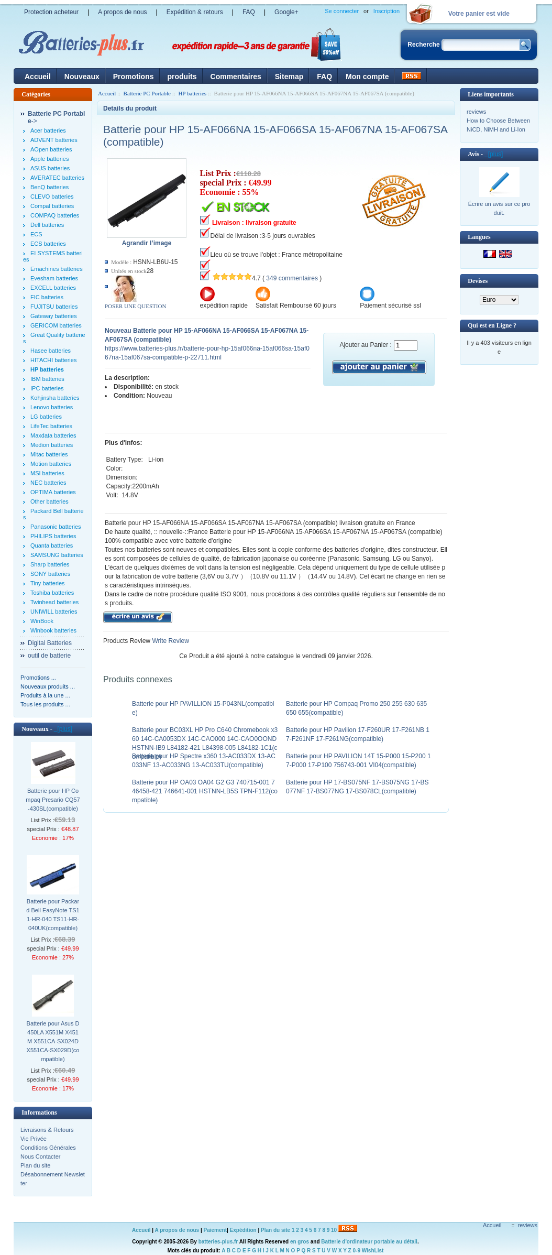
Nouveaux (82, 76)
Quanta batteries (51, 545)
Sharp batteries (50, 564)
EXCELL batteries (53, 288)
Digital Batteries (50, 643)
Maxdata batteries (53, 435)
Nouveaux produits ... (47, 686)
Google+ (286, 12)
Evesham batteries (54, 278)
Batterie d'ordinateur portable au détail (369, 1242)
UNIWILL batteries (53, 611)
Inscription (386, 11)
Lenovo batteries (51, 407)
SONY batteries (50, 574)
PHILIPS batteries (53, 536)
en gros (299, 1242)
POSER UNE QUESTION (135, 306)
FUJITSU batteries (54, 306)
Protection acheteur (51, 12)
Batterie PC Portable (147, 93)
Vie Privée (33, 1139)
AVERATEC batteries (57, 177)
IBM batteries (47, 379)
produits (182, 76)
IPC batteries (47, 388)
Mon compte (367, 76)
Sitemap (289, 76)
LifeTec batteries (51, 426)
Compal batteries (52, 206)
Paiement (215, 1230)
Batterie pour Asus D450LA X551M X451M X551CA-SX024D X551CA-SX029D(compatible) (53, 1041)
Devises (478, 281)
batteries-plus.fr (218, 1242)
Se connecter (342, 11)
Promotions (133, 76)
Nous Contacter (40, 1156)
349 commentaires (292, 278)
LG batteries (46, 416)
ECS (36, 234)
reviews (476, 111)
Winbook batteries (53, 630)
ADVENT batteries (54, 140)
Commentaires (236, 76)
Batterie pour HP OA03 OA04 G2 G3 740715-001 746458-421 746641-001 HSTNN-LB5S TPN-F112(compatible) (205, 791)
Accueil (38, 76)
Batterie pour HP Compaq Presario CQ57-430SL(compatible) (53, 800)
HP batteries (192, 93)
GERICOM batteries (56, 325)
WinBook (41, 621)
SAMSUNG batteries (56, 555)
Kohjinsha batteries (55, 398)
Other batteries (49, 501)
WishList (373, 1250)
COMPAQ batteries (54, 215)
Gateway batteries (53, 316)
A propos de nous (122, 12)
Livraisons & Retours (47, 1130)
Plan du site (35, 1165)
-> (56, 117)
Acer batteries (48, 130)
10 (334, 1230)
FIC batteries (46, 297)
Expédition (243, 1230)
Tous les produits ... (45, 704)
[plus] (63, 729)
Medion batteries (51, 445)
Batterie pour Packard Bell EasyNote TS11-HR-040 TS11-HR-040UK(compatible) (52, 914)
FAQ (248, 12)
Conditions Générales (48, 1147)
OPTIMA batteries (53, 492)
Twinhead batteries (54, 602)
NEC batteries (48, 482)
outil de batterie (49, 655)
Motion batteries (50, 464)
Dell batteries (47, 225)
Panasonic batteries (55, 526)
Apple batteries (49, 159)
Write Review (169, 641)
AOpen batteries (51, 149)
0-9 (356, 1250)
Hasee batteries (50, 350)
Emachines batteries (56, 269)
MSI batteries (47, 473)
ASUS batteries (50, 168)
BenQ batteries (49, 187)
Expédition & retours (195, 12)
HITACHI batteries (53, 360)
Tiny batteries (47, 583)
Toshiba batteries (52, 593)
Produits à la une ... (45, 695)
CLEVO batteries (52, 196)
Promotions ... (38, 677)
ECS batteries (48, 244)
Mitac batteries (49, 454)
